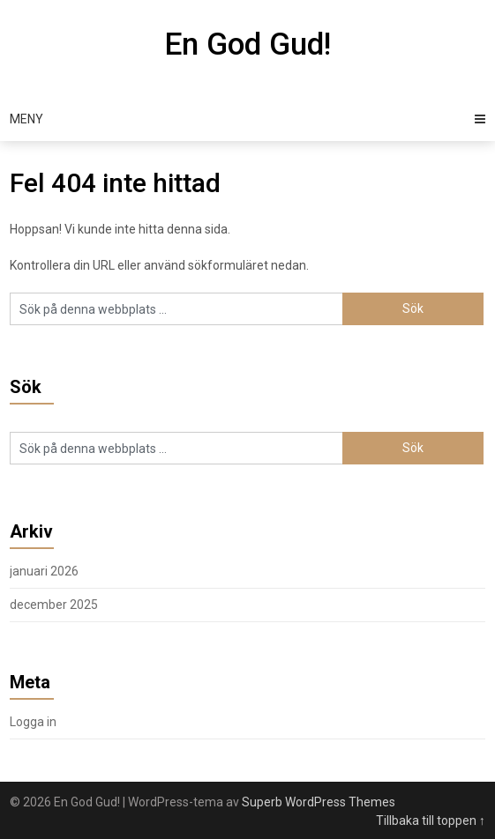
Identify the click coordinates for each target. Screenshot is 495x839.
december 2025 (54, 605)
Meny (26, 119)
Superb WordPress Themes (318, 802)
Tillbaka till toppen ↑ (430, 820)
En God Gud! (247, 44)
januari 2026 (44, 571)
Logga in (33, 722)
